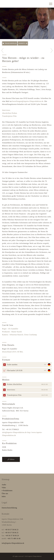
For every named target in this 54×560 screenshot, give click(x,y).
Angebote (22, 43)
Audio (4, 484)
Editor (11, 459)
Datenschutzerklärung (9, 508)
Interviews (6, 110)
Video (4, 487)
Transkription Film (9, 116)
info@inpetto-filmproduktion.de (14, 432)
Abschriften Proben (9, 113)
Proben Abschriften (14, 384)
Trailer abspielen (10, 43)
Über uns (5, 493)
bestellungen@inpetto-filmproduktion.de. (28, 101)
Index (4, 496)
